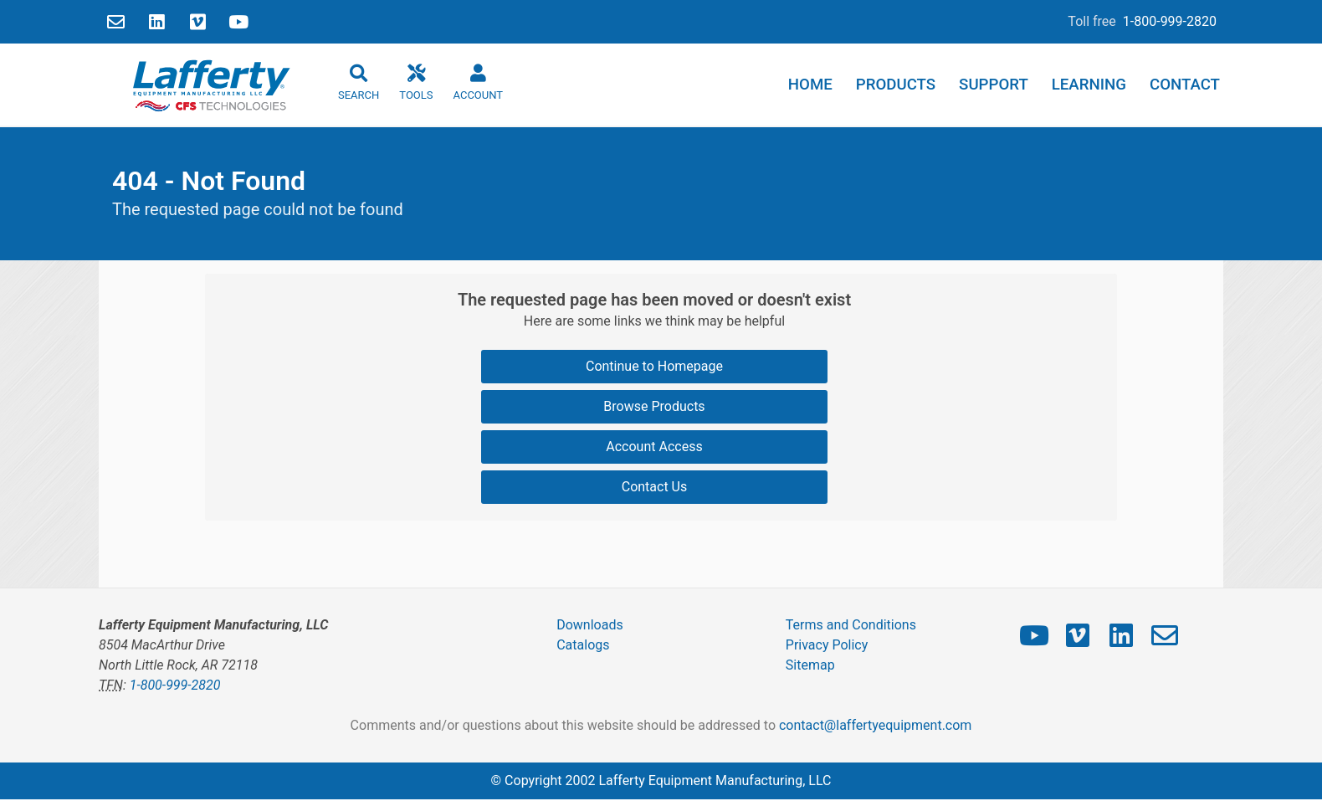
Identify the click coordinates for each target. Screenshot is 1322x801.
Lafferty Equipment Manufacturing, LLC (714, 780)
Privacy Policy (827, 645)
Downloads (589, 625)
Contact (1185, 84)
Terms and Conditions (851, 625)
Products (895, 84)
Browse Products (654, 406)
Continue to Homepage (654, 366)
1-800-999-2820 (1170, 21)
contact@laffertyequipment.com (875, 725)
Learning (1089, 84)
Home (810, 84)
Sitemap (810, 665)
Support (993, 84)
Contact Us (655, 487)
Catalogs (582, 645)
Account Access (654, 446)
